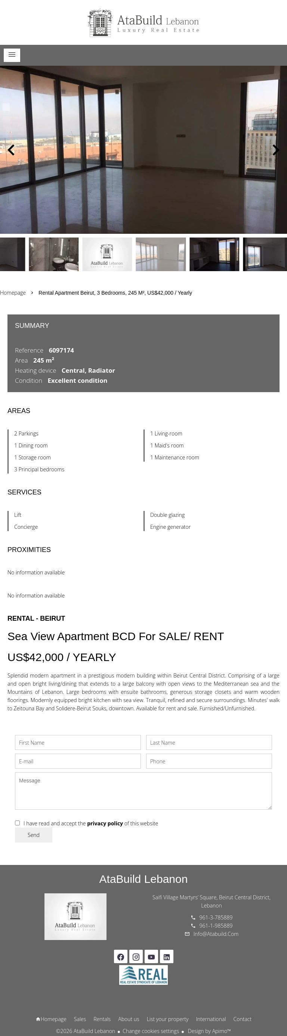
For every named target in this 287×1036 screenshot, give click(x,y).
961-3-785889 (216, 917)
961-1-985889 (216, 925)
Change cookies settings (151, 1031)
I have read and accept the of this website (91, 823)
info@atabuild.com (216, 933)
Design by (208, 1031)
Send (34, 834)
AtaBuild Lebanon (143, 879)
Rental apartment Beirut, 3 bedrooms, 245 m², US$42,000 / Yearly (115, 293)
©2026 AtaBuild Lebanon (85, 1031)
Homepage (143, 22)
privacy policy (105, 823)
